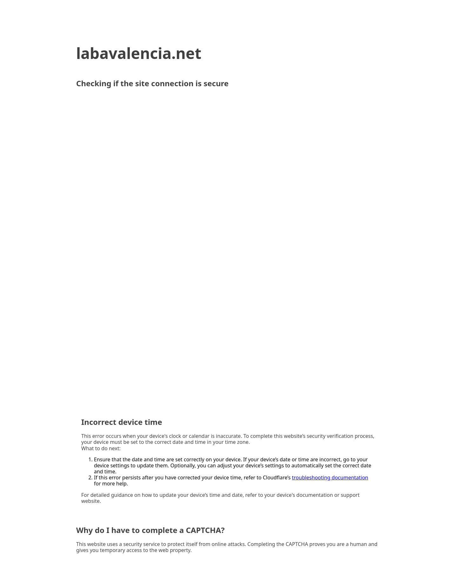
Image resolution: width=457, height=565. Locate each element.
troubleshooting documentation (330, 477)
